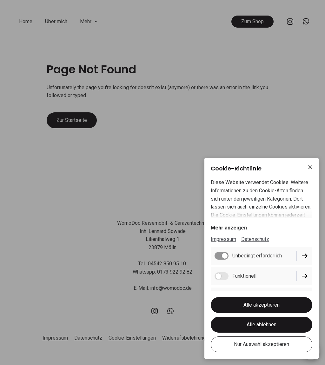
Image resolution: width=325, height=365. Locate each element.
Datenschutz (255, 239)
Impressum (223, 239)
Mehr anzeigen (229, 228)
